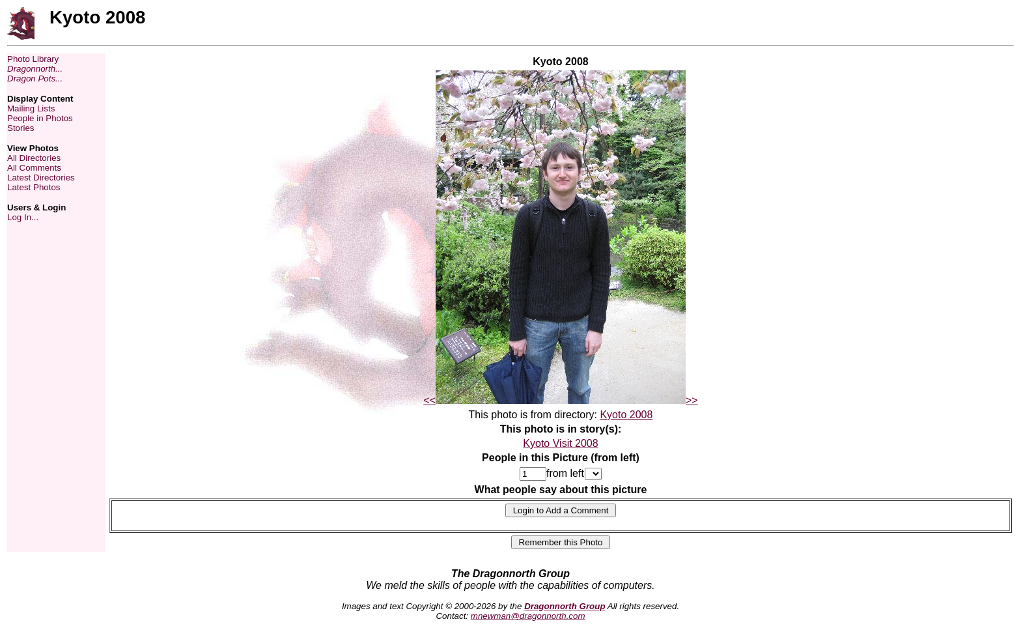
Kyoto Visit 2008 (560, 443)
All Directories (34, 158)
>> (692, 400)
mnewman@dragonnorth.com (528, 616)
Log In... (22, 217)
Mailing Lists (31, 108)
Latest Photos (34, 187)
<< (429, 400)
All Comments (34, 168)
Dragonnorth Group (564, 606)
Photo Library (33, 59)
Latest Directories (41, 177)
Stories (20, 128)
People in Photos (40, 118)
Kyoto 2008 (626, 414)
